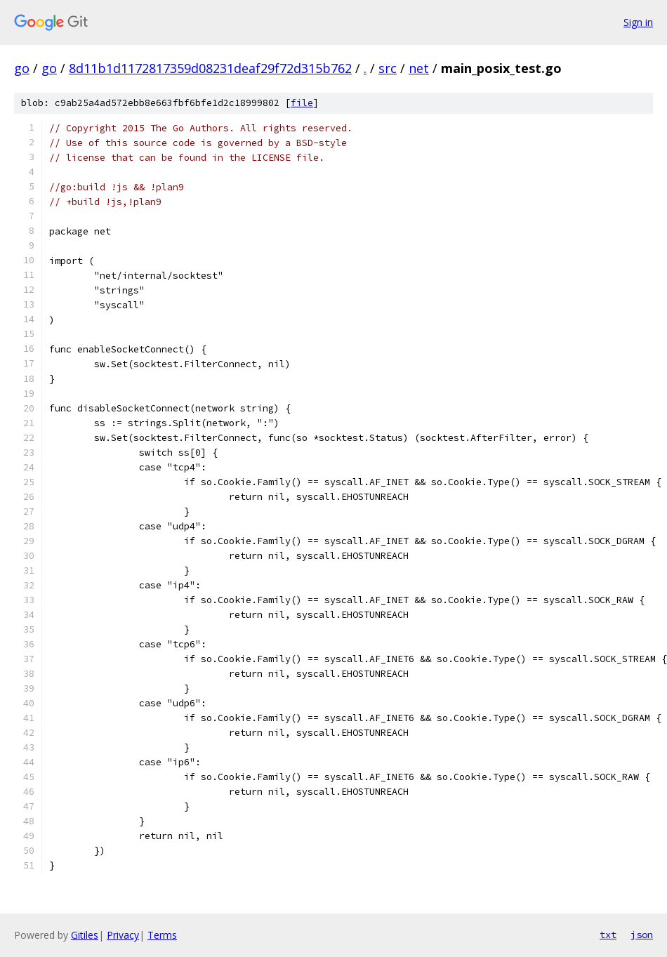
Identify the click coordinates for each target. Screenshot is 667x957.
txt (608, 934)
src (387, 68)
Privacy (123, 935)
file (302, 103)
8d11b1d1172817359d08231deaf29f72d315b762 (210, 68)
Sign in (638, 22)
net (419, 68)
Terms (162, 935)
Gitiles (84, 935)
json (641, 934)
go (21, 68)
